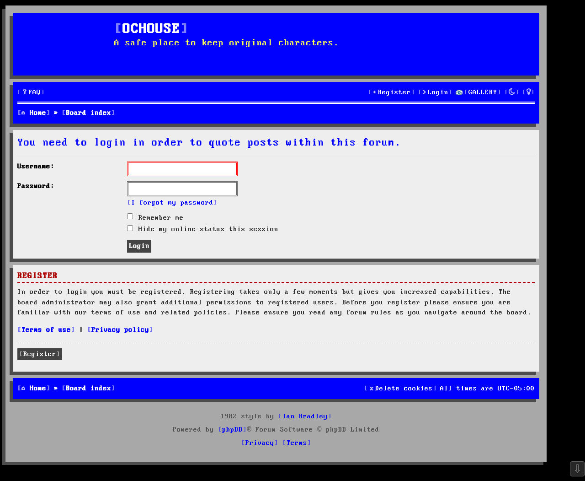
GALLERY (482, 92)
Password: (35, 186)
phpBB (232, 429)
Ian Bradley (305, 416)
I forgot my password (172, 202)
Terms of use (46, 330)
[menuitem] (31, 93)
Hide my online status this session (202, 229)
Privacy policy (120, 330)
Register (39, 354)
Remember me (155, 218)
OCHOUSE (151, 29)
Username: (35, 166)
